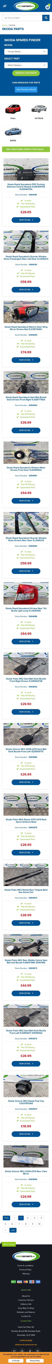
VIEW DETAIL (26, 220)
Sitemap (25, 1273)
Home (4, 25)
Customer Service (26, 1300)
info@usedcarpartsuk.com (26, 1344)
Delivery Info (26, 1304)
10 (39, 1224)
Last (13, 1230)
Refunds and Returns (26, 1312)
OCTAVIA (39, 118)
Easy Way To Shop (26, 1308)
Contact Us (26, 1316)
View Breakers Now (26, 89)
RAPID (13, 140)
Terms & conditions (25, 1265)
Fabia (13, 118)
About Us (26, 1296)
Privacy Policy (25, 1269)
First (6, 1218)
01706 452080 (26, 1340)
